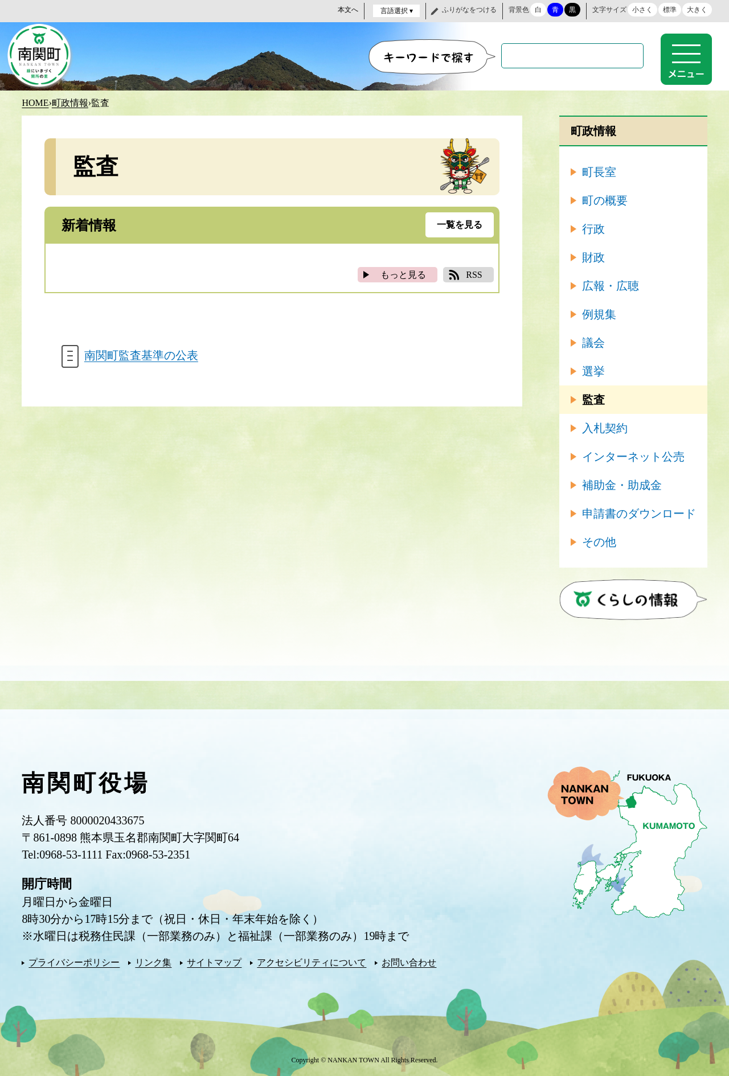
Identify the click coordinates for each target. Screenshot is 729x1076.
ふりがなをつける (469, 10)
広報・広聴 (610, 285)
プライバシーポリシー (74, 962)
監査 (593, 399)
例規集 (599, 313)
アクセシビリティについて (311, 962)
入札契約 (605, 427)
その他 (599, 541)
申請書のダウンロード (639, 513)
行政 (593, 228)
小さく (642, 10)
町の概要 (605, 200)
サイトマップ (214, 962)
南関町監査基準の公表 (141, 356)
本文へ (348, 10)
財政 (593, 256)
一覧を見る (459, 224)
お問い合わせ (409, 962)
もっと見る (403, 274)
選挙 (593, 370)
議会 (593, 342)
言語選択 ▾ (396, 11)
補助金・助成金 (622, 484)
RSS (474, 274)
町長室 (599, 171)
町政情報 (70, 102)
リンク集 (153, 962)
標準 (670, 10)
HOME (35, 102)
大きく (697, 10)
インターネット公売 (633, 456)
